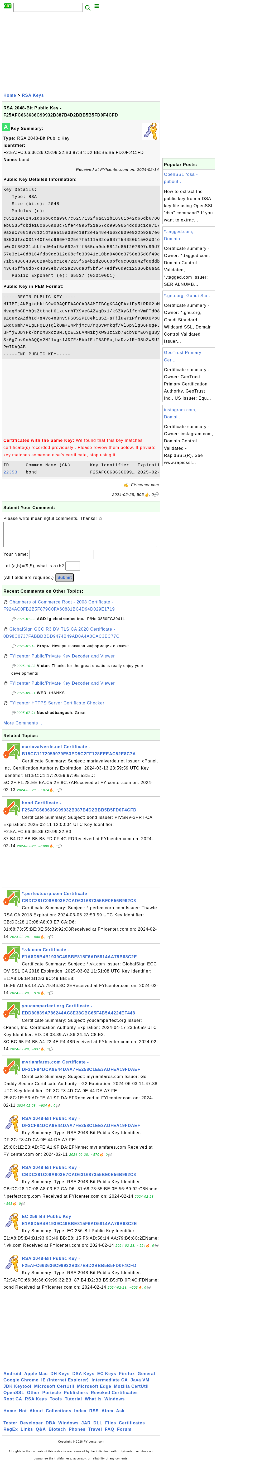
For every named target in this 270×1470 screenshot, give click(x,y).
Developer (31, 1428)
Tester (10, 1428)
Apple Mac (36, 1379)
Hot (23, 1416)
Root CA (12, 1404)
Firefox (127, 1379)
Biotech (57, 1434)
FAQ (109, 1434)
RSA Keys (33, 95)
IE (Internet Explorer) (65, 1385)
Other (33, 1398)
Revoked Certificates (114, 1398)
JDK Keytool (17, 1391)
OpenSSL (13, 1398)
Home (9, 95)
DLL (97, 1428)
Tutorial (73, 1404)
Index (80, 1416)
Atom (107, 1416)
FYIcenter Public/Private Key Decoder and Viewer (62, 661)
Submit (64, 583)
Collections (58, 1416)
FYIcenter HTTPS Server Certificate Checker (56, 708)
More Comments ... (23, 728)
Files (110, 1428)
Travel (95, 1434)
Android (12, 1379)
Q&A (41, 1434)
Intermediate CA (109, 1385)
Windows (114, 1404)
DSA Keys (84, 1379)
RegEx (10, 1434)
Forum (124, 1434)
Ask (120, 1416)
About (36, 1416)
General (146, 1379)
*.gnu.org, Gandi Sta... (188, 295)
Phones (77, 1434)
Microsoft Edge (94, 1391)
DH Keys (60, 1379)
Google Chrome (20, 1385)
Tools (56, 1404)
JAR (86, 1428)
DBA (51, 1428)
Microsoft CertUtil (54, 1391)
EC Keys (106, 1379)
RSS (94, 1416)
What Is (93, 1404)
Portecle (51, 1398)
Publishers (76, 1398)
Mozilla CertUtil (131, 1391)
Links (27, 1434)
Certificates (132, 1428)
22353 (13, 472)
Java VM (140, 1385)
